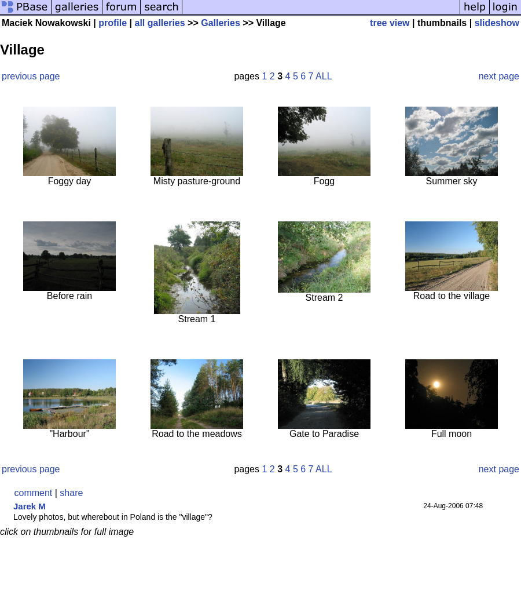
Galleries (220, 23)
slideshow (497, 23)
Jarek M (29, 506)
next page (499, 76)
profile (112, 23)
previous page (31, 76)
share (71, 493)
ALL (323, 76)
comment (33, 493)
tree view (389, 23)
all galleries (159, 23)
